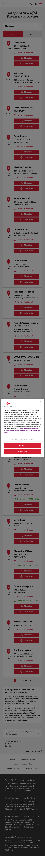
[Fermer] (40, 401)
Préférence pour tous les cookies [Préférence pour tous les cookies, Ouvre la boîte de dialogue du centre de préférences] (22, 439)
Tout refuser (22, 445)
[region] (22, 428)
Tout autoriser (22, 451)
